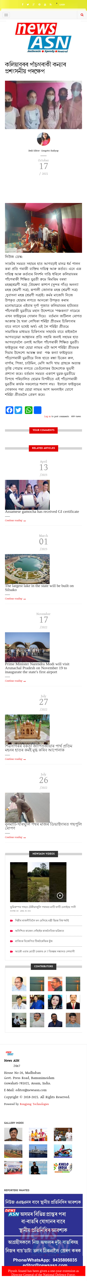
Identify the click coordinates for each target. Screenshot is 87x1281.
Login (62, 4)
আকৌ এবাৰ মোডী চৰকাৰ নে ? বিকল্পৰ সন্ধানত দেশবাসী (45, 951)
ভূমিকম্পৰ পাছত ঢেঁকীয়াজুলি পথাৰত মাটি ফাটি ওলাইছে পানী (43, 907)
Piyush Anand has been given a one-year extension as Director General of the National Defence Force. (43, 1273)
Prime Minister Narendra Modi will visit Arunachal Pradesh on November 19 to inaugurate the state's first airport (37, 668)
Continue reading (13, 520)
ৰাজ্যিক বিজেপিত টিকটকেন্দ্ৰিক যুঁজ (34, 941)
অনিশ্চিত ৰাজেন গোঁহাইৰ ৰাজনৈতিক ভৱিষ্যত (39, 930)
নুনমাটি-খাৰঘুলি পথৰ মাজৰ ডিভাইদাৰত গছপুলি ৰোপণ (43, 826)
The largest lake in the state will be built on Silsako (39, 588)
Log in (47, 416)
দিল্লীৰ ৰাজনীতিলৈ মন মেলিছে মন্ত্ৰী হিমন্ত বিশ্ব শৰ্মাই (42, 920)
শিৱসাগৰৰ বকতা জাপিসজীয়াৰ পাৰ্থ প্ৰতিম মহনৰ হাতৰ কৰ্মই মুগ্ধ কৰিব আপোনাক (38, 748)
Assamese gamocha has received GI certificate (42, 511)
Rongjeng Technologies (34, 1104)
